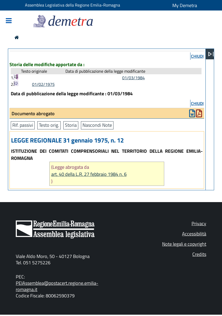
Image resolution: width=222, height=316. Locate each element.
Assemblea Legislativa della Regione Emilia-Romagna (72, 5)
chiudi (197, 56)
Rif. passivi (22, 125)
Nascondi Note (97, 125)
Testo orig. (49, 125)
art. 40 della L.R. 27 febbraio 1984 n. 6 (89, 174)
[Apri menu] (211, 54)
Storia (71, 125)
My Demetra (184, 5)
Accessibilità (194, 233)
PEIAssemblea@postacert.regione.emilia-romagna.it (57, 286)
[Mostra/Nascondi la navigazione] (9, 21)
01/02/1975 (43, 84)
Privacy (199, 223)
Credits (199, 254)
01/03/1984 (133, 78)
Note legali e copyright (184, 243)
